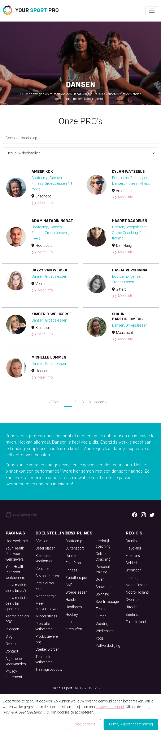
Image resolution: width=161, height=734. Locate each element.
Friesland (133, 555)
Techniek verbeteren (44, 659)
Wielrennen (105, 631)
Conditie (42, 568)
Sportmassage (107, 601)
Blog (9, 636)
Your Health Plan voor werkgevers (14, 553)
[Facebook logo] (134, 515)
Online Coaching (103, 556)
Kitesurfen (73, 629)
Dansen (71, 555)
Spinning (102, 594)
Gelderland (134, 563)
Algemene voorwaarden (15, 661)
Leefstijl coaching (103, 543)
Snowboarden (106, 587)
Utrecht (132, 607)
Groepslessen (76, 592)
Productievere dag (46, 639)
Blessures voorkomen (44, 558)
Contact (11, 651)
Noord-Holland (137, 592)
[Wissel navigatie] (151, 10)
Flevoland (133, 548)
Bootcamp (73, 541)
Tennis (101, 609)
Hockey (71, 614)
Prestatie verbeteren (44, 626)
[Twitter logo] (152, 515)
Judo (69, 622)
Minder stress (46, 616)
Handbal (71, 600)
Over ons (12, 644)
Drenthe (132, 541)
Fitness (71, 570)
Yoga (100, 638)
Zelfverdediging (108, 646)
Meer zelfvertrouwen (47, 606)
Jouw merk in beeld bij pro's (16, 588)
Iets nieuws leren (44, 586)
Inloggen (12, 629)
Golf (68, 585)
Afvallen (41, 541)
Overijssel (133, 600)
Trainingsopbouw (48, 669)
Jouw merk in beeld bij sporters (16, 603)
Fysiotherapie (76, 578)
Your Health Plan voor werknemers (15, 572)
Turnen (101, 616)
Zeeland (132, 614)
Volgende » (98, 402)
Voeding (102, 624)
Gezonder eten (47, 576)
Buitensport (74, 548)
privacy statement (110, 707)
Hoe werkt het (16, 541)
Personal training (103, 569)
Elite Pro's (73, 563)
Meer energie (46, 596)
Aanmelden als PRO (17, 619)
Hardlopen (73, 607)
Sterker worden (47, 649)
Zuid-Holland (136, 622)
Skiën (100, 579)
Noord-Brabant (137, 585)
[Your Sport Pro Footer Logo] (21, 514)
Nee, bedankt (84, 724)
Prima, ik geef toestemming (131, 724)
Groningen (134, 570)
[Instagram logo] (143, 515)
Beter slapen (45, 548)
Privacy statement (13, 674)
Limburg (132, 578)
